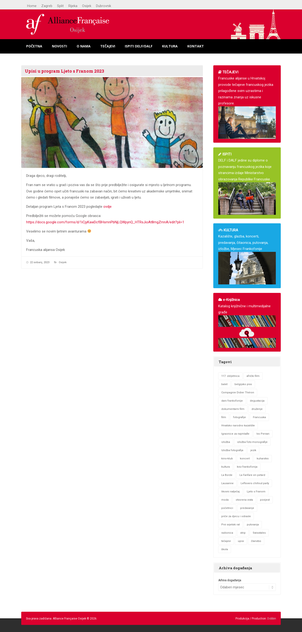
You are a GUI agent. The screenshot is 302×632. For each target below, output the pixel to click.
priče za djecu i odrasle (236, 516)
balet (224, 384)
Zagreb (46, 6)
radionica (227, 532)
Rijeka (72, 6)
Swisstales (259, 532)
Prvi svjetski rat (230, 524)
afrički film (253, 376)
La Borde (226, 475)
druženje (257, 409)
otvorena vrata (244, 499)
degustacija (257, 400)
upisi (241, 541)
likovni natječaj (230, 491)
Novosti (59, 46)
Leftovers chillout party (255, 483)
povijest (265, 499)
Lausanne (227, 483)
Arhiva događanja (229, 580)
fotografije (239, 417)
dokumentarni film (232, 409)
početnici (227, 508)
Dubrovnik (103, 6)
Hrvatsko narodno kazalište (238, 425)
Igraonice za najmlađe (235, 433)
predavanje (247, 508)
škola (224, 549)
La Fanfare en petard (252, 475)
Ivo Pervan (262, 433)
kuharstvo (263, 458)
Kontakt (195, 46)
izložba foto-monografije (252, 442)
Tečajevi (107, 46)
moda (225, 499)
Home (32, 6)
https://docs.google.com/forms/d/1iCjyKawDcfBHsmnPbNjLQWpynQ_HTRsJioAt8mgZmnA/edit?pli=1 (105, 222)
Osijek (86, 6)
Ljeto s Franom (256, 491)
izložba (225, 442)
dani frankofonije (232, 400)
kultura (225, 466)
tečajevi (226, 541)
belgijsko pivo (243, 384)
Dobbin (271, 618)
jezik (253, 450)
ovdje (107, 206)
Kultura (170, 46)
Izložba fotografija (232, 450)
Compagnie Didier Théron (237, 392)
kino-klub (227, 458)
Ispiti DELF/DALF (138, 46)
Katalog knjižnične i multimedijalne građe (247, 323)
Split (60, 6)
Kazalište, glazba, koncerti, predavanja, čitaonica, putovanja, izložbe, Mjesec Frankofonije (247, 256)
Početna (34, 46)
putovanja (253, 524)
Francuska (259, 417)
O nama (84, 46)
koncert (245, 458)
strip (243, 532)
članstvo (256, 541)
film (223, 417)
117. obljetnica (230, 376)
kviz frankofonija (247, 466)
